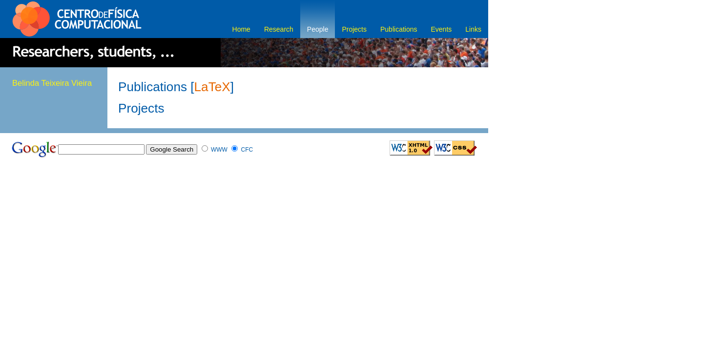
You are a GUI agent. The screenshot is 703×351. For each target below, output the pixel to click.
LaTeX (212, 86)
